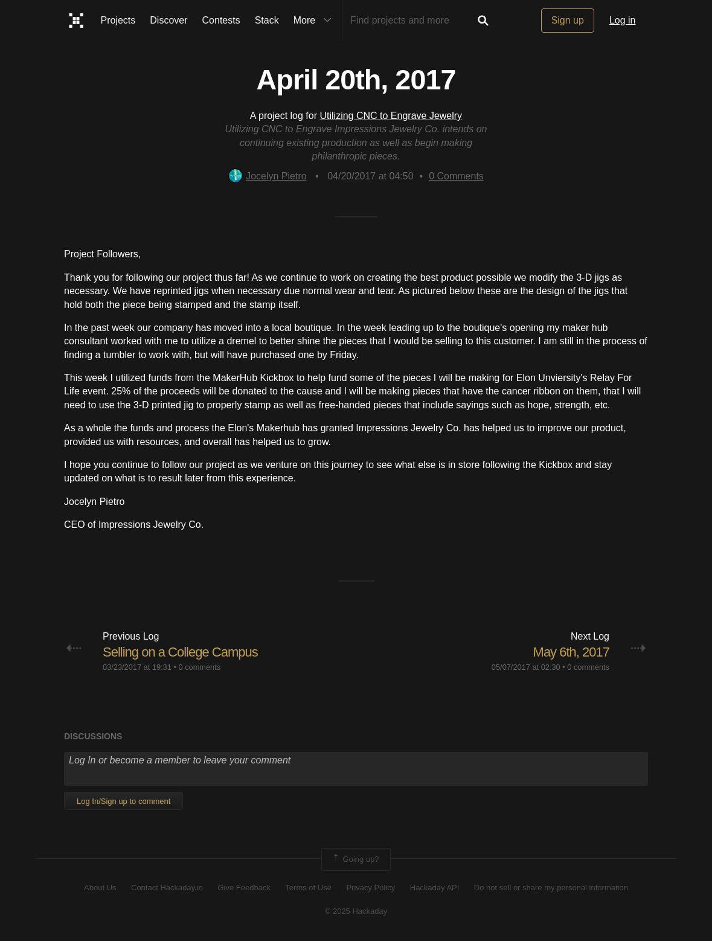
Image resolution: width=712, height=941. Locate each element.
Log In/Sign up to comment (123, 801)
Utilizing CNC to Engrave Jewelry (390, 116)
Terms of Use (308, 887)
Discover (168, 20)
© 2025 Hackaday (356, 911)
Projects (118, 20)
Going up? (355, 859)
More (315, 20)
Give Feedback (243, 887)
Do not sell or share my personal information (551, 887)
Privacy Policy (370, 887)
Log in (622, 20)
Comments (456, 176)
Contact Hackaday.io (167, 887)
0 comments (199, 667)
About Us (100, 887)
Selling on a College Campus (180, 652)
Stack (267, 20)
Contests (221, 20)
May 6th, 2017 (571, 652)
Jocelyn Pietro (267, 176)
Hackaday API (435, 887)
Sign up (567, 20)
